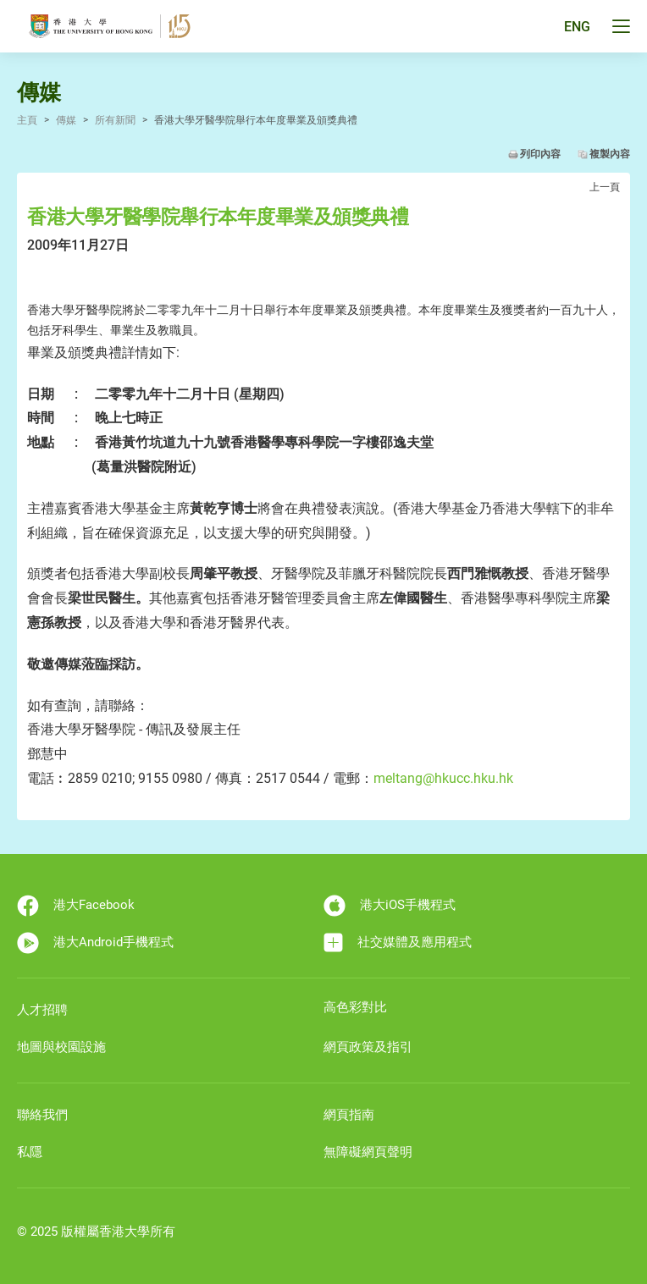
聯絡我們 (42, 1114)
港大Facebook (76, 906)
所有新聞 (115, 120)
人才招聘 (42, 1009)
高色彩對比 (355, 1007)
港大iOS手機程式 (390, 906)
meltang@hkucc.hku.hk (443, 778)
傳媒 (66, 120)
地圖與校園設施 (61, 1047)
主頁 (27, 120)
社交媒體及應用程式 (398, 942)
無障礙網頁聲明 (368, 1152)
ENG (577, 27)
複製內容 (609, 154)
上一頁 (604, 187)
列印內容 (540, 154)
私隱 (29, 1152)
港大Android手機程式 (95, 943)
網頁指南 (349, 1114)
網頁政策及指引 (368, 1047)
